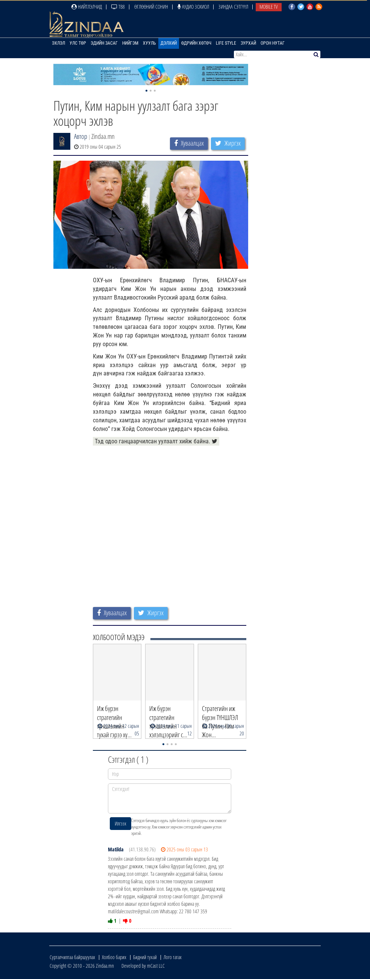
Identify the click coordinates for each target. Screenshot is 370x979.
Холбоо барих (114, 957)
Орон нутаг (273, 43)
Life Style (226, 43)
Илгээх (120, 823)
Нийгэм (130, 43)
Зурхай (248, 43)
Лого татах (173, 957)
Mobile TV (268, 6)
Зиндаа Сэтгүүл (233, 6)
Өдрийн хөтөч (196, 43)
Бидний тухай (145, 957)
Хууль (149, 43)
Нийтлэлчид (86, 6)
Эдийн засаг (104, 43)
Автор (80, 136)
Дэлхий (169, 43)
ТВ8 (118, 6)
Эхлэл (58, 43)
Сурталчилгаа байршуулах (72, 957)
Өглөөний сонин (151, 6)
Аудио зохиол (193, 6)
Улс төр (78, 43)
